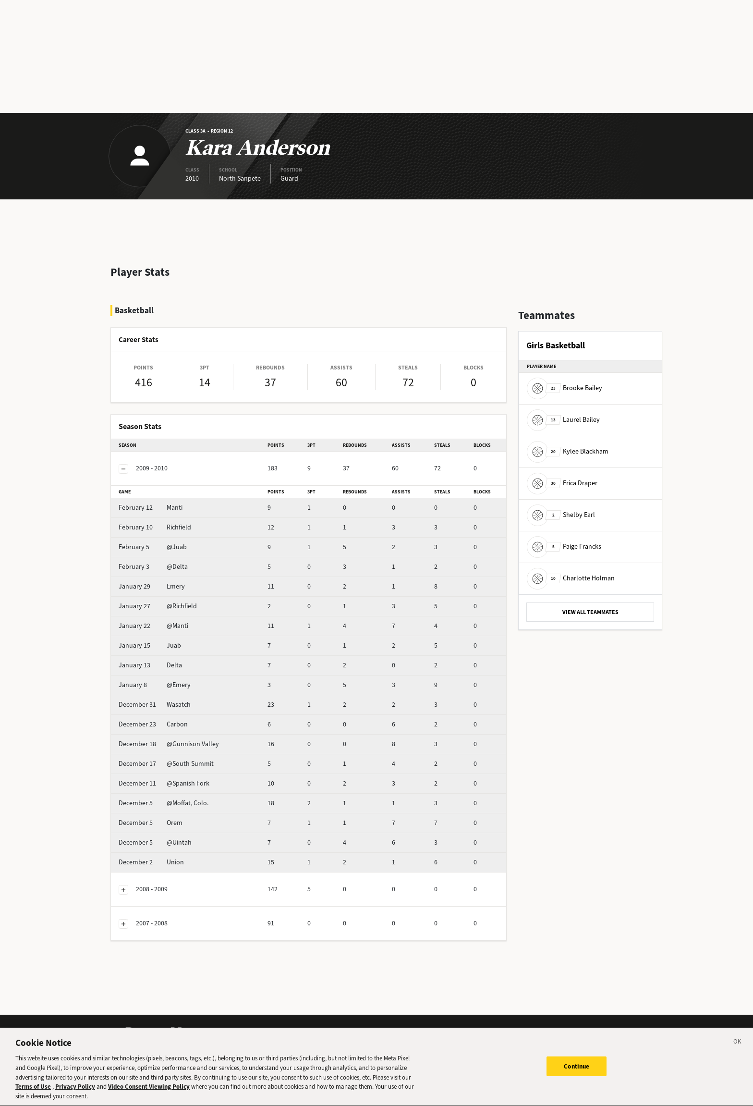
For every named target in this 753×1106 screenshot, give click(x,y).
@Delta (153, 566)
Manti (150, 507)
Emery (152, 586)
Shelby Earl (561, 514)
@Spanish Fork (164, 783)
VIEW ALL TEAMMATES (590, 612)
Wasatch (155, 704)
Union (151, 862)
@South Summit (166, 763)
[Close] (737, 1049)
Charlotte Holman (571, 578)
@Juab (153, 547)
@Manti (153, 625)
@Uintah (155, 842)
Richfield (155, 527)
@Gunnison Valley (169, 744)
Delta (150, 665)
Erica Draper (562, 483)
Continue (576, 1072)
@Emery (155, 684)
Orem (150, 822)
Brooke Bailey (564, 388)
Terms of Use (33, 1093)
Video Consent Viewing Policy (149, 1093)
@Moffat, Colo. (163, 803)
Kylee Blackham (567, 451)
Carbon (153, 724)
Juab (150, 645)
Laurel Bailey (563, 419)
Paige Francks (564, 546)
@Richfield (158, 606)
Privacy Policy (75, 1093)
